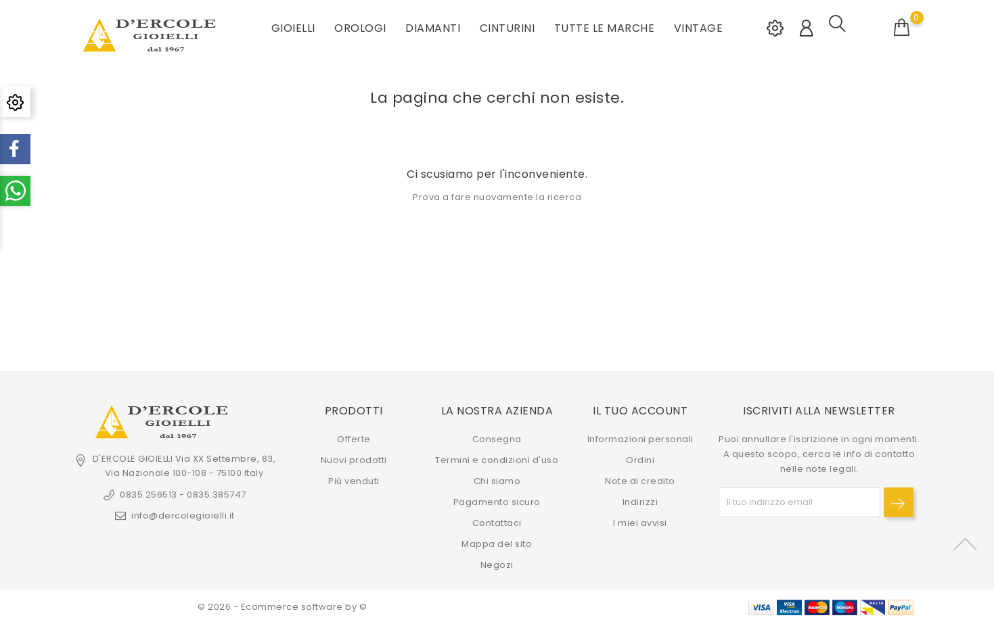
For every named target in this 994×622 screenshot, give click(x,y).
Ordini (640, 458)
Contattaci (497, 521)
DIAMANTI (432, 26)
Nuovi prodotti (354, 458)
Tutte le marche (604, 26)
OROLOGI (360, 26)
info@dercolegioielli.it (183, 513)
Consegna (497, 437)
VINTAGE (698, 26)
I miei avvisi (640, 521)
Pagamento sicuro (497, 500)
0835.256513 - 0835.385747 (183, 492)
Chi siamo (497, 479)
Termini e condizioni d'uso (496, 458)
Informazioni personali (640, 437)
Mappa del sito (496, 541)
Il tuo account (640, 408)
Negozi (497, 562)
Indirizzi (640, 500)
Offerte (354, 437)
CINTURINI (507, 26)
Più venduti (354, 479)
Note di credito (640, 479)
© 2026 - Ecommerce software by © (282, 604)
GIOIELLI (293, 26)
